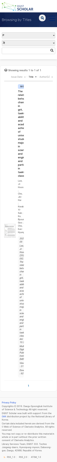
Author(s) (45, 77)
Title (31, 77)
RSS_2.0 (23, 457)
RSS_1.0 (11, 457)
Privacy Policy (9, 402)
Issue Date (16, 77)
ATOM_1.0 (36, 457)
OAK (4, 416)
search (42, 18)
